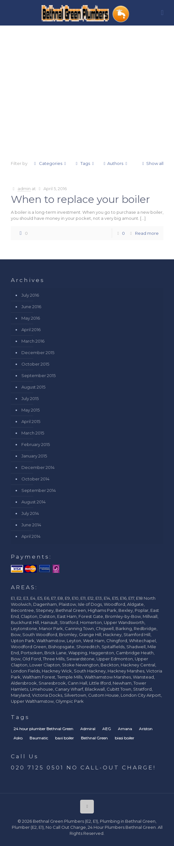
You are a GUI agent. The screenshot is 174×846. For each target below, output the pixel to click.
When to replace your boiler (80, 199)
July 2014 (30, 513)
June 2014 (31, 524)
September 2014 (38, 490)
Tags (85, 163)
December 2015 (37, 352)
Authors (115, 163)
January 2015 (34, 455)
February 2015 (35, 444)
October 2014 (35, 478)
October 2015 (35, 364)
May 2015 (30, 409)
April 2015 (30, 421)
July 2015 (30, 398)
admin (24, 188)
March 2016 (32, 341)
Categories (50, 163)
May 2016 (30, 318)
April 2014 (31, 536)
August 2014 (33, 501)
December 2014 (38, 467)
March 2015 (32, 432)
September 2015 (38, 375)
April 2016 (31, 329)
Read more (147, 233)
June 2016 (31, 306)
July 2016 (30, 295)
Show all (151, 163)
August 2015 (33, 387)
